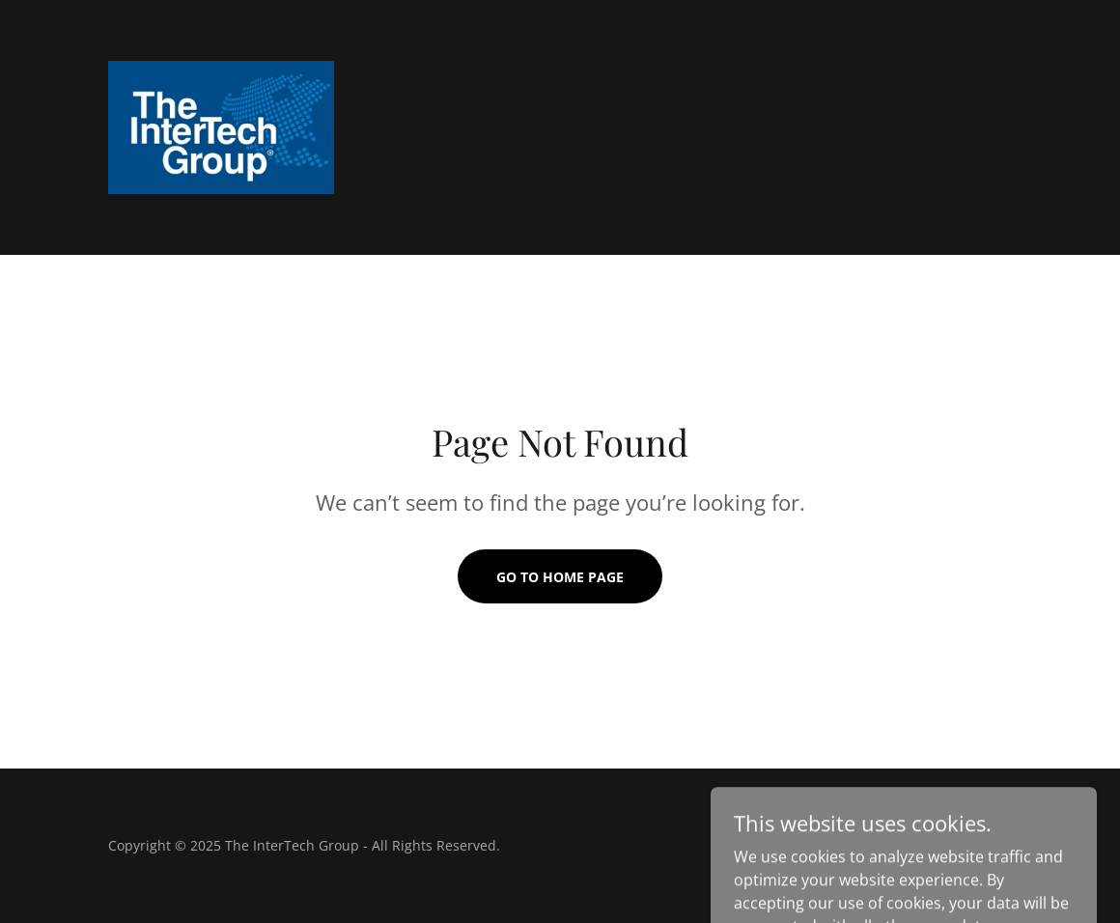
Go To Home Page (560, 577)
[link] (221, 125)
